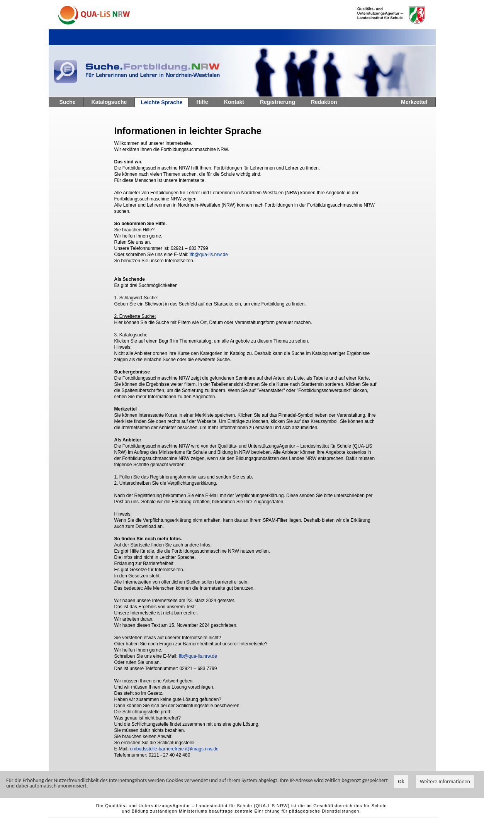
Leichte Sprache (161, 102)
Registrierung (277, 102)
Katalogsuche (109, 102)
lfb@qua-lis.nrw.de (209, 254)
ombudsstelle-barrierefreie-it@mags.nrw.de (174, 749)
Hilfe (202, 102)
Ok (401, 782)
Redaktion (324, 102)
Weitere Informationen (445, 782)
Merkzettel (414, 102)
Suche (67, 102)
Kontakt (234, 102)
